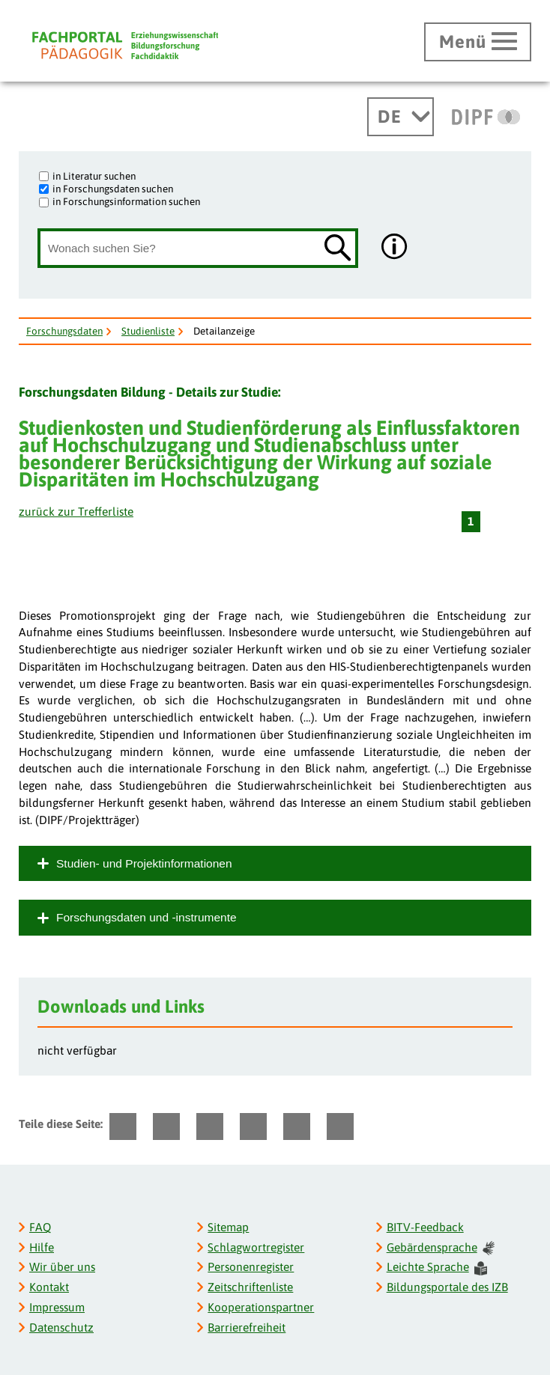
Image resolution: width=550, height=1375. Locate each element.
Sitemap (228, 1227)
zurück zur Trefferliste (76, 511)
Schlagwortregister (256, 1247)
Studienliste (148, 331)
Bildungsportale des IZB (447, 1287)
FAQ (40, 1227)
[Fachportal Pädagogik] (125, 45)
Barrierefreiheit (246, 1327)
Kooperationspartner (261, 1307)
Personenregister (251, 1266)
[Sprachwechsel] (400, 116)
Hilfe (41, 1247)
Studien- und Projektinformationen (144, 863)
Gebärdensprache (441, 1248)
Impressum (57, 1307)
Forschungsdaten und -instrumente (146, 917)
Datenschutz (61, 1327)
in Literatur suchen (94, 176)
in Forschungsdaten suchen (112, 189)
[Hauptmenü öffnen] (477, 41)
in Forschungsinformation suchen (126, 201)
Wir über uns (62, 1266)
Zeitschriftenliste (250, 1287)
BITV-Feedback (425, 1227)
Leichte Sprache (437, 1267)
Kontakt (49, 1287)
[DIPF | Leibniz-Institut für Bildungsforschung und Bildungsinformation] (486, 117)
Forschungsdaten (64, 331)
